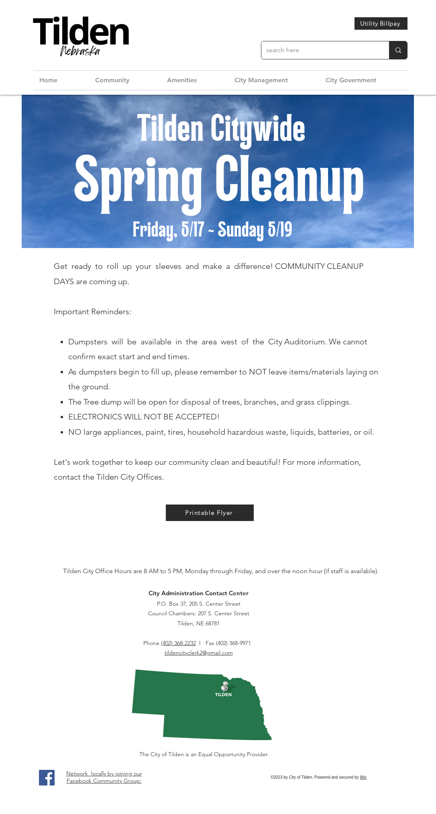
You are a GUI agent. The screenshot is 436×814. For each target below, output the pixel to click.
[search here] (319, 50)
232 (191, 643)
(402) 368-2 (174, 643)
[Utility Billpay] (381, 23)
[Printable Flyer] (210, 513)
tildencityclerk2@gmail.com (199, 652)
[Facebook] (47, 778)
